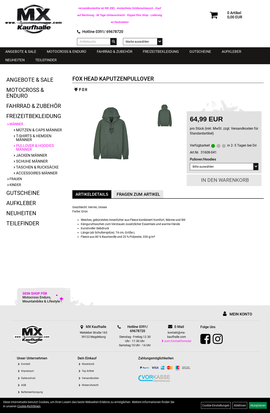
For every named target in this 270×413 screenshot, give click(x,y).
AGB (23, 385)
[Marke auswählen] (143, 41)
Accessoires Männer (36, 173)
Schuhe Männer (32, 161)
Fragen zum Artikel (138, 194)
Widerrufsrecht (90, 385)
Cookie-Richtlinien (28, 406)
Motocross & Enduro (66, 51)
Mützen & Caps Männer (39, 130)
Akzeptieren (258, 405)
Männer (16, 124)
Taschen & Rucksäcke (37, 167)
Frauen (15, 179)
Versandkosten (90, 378)
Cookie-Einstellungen (216, 405)
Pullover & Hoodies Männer (35, 147)
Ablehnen (240, 405)
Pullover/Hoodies (203, 159)
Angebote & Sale (20, 51)
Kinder (15, 185)
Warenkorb (88, 364)
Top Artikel (88, 371)
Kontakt (25, 364)
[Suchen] (113, 41)
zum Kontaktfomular (177, 341)
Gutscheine (200, 51)
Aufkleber (231, 51)
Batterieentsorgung (32, 392)
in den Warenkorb (225, 180)
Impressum (27, 371)
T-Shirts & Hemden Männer (33, 138)
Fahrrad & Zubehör (114, 51)
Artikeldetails (92, 194)
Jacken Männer (31, 155)
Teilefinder (46, 60)
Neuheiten (15, 60)
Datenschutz (28, 378)
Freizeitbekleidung (161, 51)
